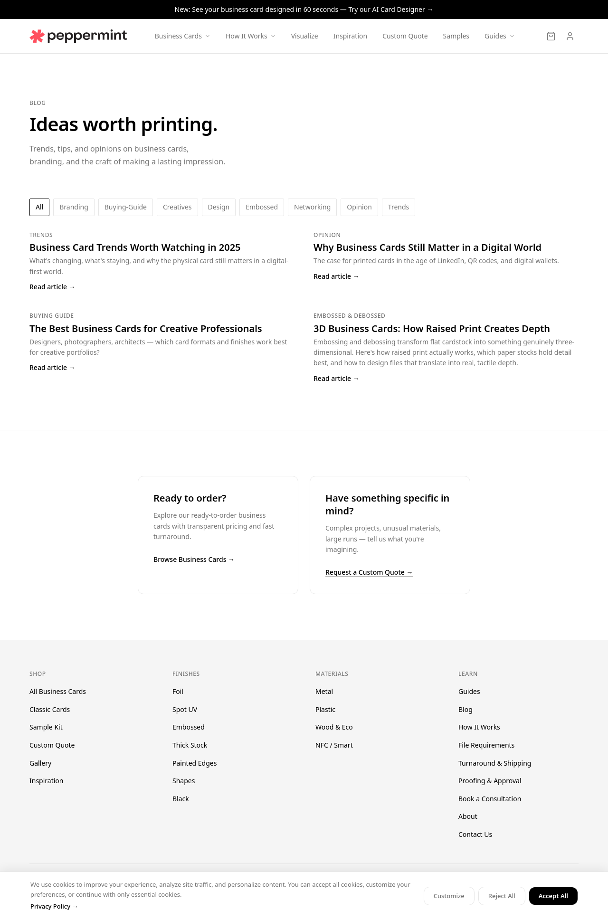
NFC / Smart (334, 744)
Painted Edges (194, 763)
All (39, 206)
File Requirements (486, 744)
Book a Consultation (489, 798)
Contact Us (475, 834)
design (219, 206)
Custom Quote (405, 35)
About (467, 816)
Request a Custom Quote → (369, 572)
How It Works (479, 726)
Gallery (40, 763)
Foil (177, 691)
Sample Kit (46, 726)
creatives (177, 206)
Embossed (188, 726)
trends (398, 206)
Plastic (325, 709)
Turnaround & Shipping (494, 763)
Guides (469, 691)
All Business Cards (57, 691)
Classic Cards (49, 709)
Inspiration (350, 35)
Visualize (304, 35)
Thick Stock (189, 744)
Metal (324, 691)
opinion (359, 206)
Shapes (183, 780)
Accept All (553, 896)
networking (312, 206)
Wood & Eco (334, 726)
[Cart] (551, 36)
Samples (456, 35)
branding (73, 206)
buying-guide (125, 206)
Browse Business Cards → (194, 559)
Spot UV (184, 709)
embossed (262, 206)
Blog (465, 709)
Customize (449, 896)
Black (180, 798)
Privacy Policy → (54, 906)
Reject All (501, 896)
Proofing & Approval (490, 780)
